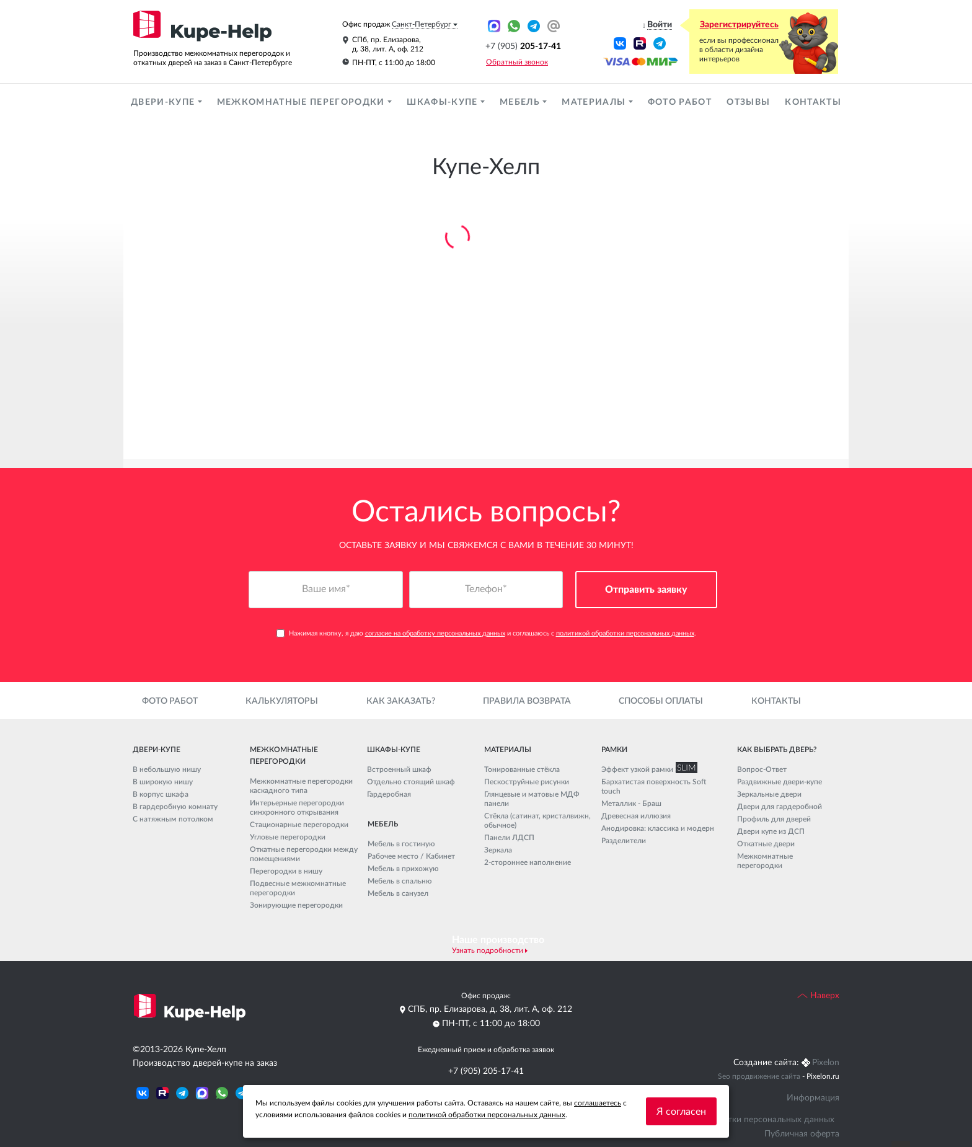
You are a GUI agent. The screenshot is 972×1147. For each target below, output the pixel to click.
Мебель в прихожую (403, 868)
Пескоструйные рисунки (526, 782)
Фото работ (680, 102)
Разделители (623, 840)
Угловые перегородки (287, 837)
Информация (813, 1098)
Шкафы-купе (443, 102)
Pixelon (825, 1062)
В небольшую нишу (167, 769)
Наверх (818, 995)
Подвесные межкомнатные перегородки (298, 888)
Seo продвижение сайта (759, 1076)
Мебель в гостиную (401, 844)
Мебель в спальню (400, 881)
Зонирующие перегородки (296, 905)
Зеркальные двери (769, 794)
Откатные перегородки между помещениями (304, 854)
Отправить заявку (646, 590)
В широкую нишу (163, 782)
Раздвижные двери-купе (779, 782)
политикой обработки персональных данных (625, 633)
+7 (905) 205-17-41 (486, 1071)
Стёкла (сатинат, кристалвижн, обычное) (537, 820)
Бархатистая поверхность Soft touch (653, 786)
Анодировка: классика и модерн (657, 828)
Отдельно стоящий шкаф (411, 782)
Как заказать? (400, 701)
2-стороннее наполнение (527, 862)
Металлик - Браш (631, 803)
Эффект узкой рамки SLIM (646, 769)
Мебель (521, 102)
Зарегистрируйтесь (739, 24)
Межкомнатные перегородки (302, 102)
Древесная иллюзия (636, 816)
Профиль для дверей (774, 819)
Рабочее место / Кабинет (411, 856)
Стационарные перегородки (299, 824)
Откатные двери (766, 844)
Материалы (595, 102)
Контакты (813, 102)
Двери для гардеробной (779, 806)
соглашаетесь (597, 1103)
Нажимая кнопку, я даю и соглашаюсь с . (486, 633)
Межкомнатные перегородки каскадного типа (301, 785)
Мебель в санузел (398, 893)
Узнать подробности (487, 950)
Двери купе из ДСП (771, 831)
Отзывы (748, 102)
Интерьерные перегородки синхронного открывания (297, 807)
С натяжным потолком (173, 819)
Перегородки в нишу (286, 871)
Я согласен (681, 1112)
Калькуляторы (281, 701)
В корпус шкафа (160, 794)
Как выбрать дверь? (776, 749)
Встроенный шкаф (399, 769)
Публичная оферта (801, 1134)
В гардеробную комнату (175, 806)
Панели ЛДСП (509, 837)
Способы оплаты (661, 701)
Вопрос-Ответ (762, 769)
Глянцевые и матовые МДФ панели (532, 798)
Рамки (614, 749)
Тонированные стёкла (522, 769)
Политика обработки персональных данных (745, 1119)
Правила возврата (527, 701)
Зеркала (498, 850)
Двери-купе (164, 102)
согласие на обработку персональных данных (435, 633)
